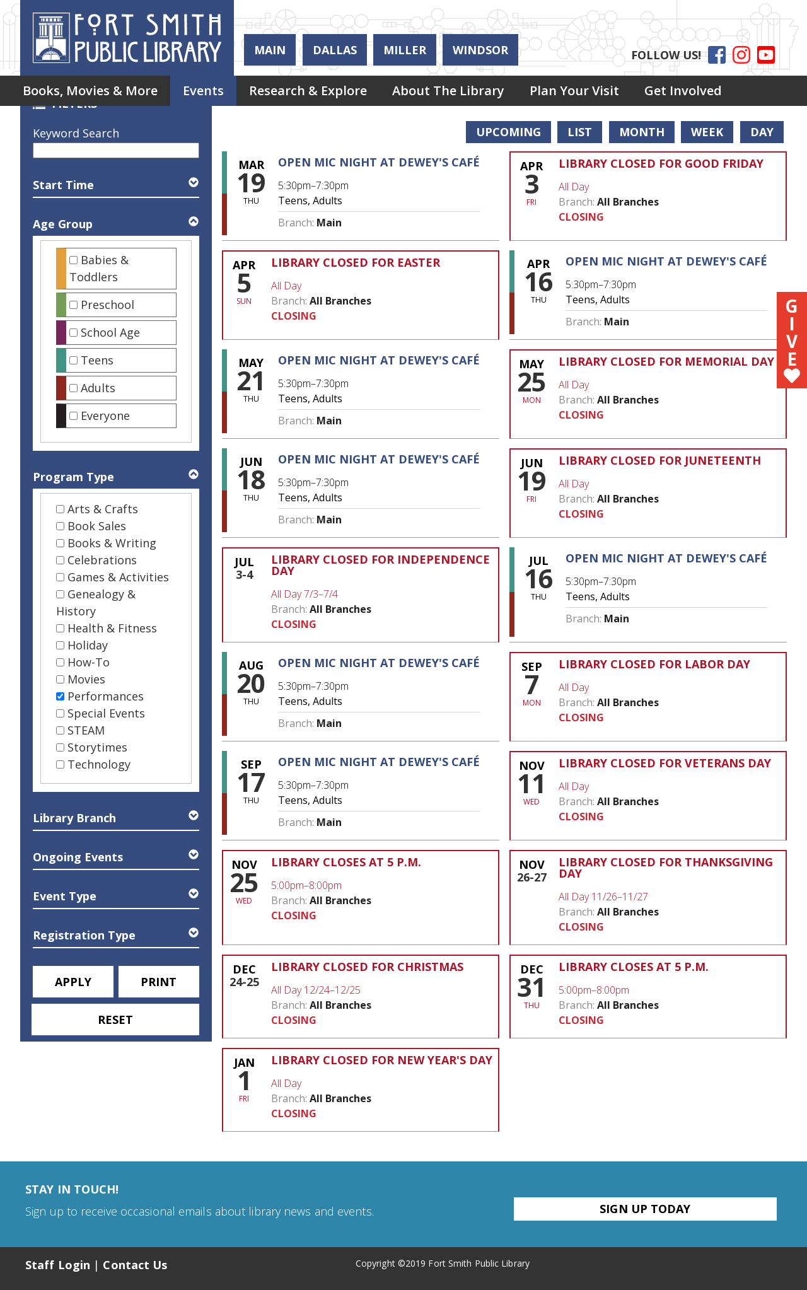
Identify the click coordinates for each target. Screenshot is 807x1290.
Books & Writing (111, 542)
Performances (105, 696)
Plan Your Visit (574, 90)
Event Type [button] (64, 896)
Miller (404, 49)
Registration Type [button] (84, 935)
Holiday (87, 645)
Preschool (107, 304)
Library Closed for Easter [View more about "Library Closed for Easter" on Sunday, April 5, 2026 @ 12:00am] (355, 262)
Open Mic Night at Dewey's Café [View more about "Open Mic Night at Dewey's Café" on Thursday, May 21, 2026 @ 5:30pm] (379, 360)
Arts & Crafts (102, 508)
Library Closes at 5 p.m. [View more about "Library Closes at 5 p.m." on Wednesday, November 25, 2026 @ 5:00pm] (346, 862)
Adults (98, 387)
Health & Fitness (112, 628)
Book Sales (96, 525)
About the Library (448, 90)
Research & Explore (308, 90)
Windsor (480, 49)
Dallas (335, 49)
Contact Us (135, 1264)
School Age (110, 332)
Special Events (106, 713)
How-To (88, 662)
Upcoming (508, 131)
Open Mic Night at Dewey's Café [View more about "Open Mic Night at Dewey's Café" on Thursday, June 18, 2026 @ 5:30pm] (379, 459)
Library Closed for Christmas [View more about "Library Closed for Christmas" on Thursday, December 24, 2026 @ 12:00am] (367, 966)
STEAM (86, 730)
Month (642, 131)
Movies (86, 679)
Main (270, 49)
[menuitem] (90, 91)
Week (707, 131)
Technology (99, 764)
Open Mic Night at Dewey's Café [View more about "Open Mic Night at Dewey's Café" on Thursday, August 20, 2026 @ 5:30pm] (379, 662)
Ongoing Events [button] (78, 856)
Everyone (105, 415)
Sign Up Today (645, 1208)
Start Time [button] (63, 184)
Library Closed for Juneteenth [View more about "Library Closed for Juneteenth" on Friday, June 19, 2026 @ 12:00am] (660, 460)
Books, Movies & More (90, 90)
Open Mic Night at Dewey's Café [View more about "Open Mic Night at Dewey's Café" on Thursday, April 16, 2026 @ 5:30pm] (666, 261)
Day (762, 131)
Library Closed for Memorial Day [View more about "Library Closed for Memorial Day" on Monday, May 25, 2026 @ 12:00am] (666, 361)
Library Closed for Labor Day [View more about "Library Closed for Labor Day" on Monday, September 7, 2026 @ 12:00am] (654, 664)
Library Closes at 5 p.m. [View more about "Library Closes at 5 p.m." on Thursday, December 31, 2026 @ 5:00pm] (634, 966)
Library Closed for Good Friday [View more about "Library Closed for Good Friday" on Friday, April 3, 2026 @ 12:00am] (661, 163)
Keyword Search (76, 133)
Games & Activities (118, 576)
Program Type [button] (73, 476)
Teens (97, 360)
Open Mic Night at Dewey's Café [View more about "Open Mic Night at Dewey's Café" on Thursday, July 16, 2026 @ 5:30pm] (666, 558)
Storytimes (97, 747)
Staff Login (57, 1264)
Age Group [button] (63, 223)
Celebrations (102, 559)
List (579, 131)
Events (203, 90)
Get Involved (683, 90)
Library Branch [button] (74, 817)
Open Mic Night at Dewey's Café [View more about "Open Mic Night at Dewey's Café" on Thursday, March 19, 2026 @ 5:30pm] (379, 162)
